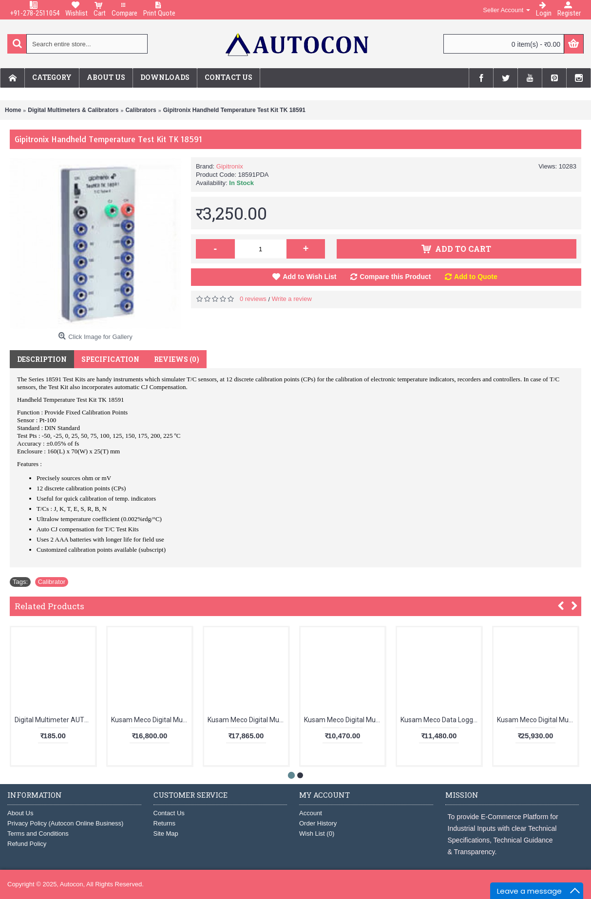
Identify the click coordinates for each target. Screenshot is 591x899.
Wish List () (316, 833)
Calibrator (51, 581)
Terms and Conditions (38, 833)
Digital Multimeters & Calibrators (73, 110)
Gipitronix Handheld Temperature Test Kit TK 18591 (234, 110)
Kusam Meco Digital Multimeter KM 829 (248, 720)
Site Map (165, 833)
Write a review (292, 298)
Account (310, 813)
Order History (318, 823)
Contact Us (169, 813)
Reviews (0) (176, 359)
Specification (110, 359)
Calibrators (140, 110)
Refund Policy (26, 843)
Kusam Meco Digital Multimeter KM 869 (537, 720)
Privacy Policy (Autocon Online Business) (65, 823)
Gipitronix (229, 166)
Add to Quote (475, 277)
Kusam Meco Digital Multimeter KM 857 (151, 720)
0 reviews (253, 298)
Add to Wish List (309, 277)
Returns (164, 823)
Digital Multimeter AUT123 (55, 720)
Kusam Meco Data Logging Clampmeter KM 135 (440, 720)
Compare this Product (395, 277)
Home (13, 110)
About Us (20, 813)
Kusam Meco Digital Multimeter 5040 (344, 720)
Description (42, 359)
